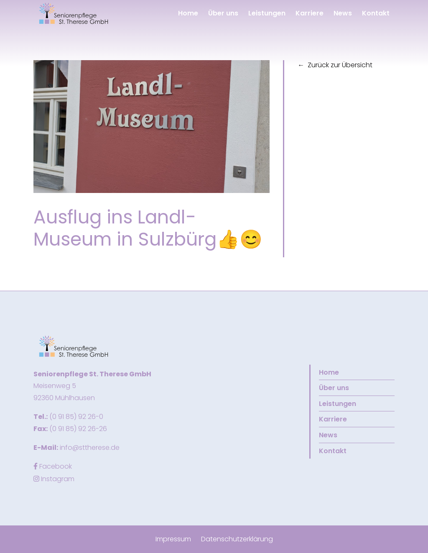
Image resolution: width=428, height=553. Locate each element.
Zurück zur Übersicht (340, 65)
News (343, 13)
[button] (73, 13)
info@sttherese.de (90, 447)
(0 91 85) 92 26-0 (76, 416)
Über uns (223, 13)
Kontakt (376, 13)
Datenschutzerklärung (237, 539)
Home (188, 13)
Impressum (173, 539)
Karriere (310, 13)
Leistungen (266, 13)
